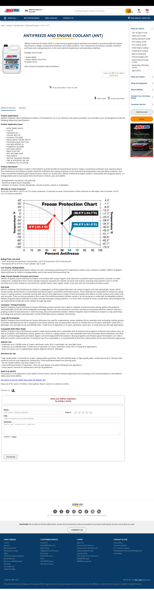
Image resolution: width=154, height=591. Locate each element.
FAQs (42, 561)
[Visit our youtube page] (80, 515)
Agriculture (136, 70)
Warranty (7, 566)
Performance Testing (11, 553)
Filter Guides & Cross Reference (87, 558)
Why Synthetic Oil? (10, 550)
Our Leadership (9, 569)
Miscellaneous (19, 25)
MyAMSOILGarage (83, 561)
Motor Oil (80, 545)
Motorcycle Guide (139, 36)
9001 (136, 582)
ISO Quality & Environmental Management (128, 553)
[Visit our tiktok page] (86, 515)
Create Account (142, 112)
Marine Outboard (139, 54)
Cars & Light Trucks (139, 33)
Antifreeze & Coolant (32, 25)
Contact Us (44, 545)
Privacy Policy (118, 545)
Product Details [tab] (8, 108)
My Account (44, 556)
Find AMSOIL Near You (140, 18)
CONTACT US (68, 18)
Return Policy (44, 550)
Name (6, 410)
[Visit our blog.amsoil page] (99, 515)
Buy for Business (9, 561)
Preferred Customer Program (14, 558)
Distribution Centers (47, 566)
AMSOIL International (84, 563)
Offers (6, 556)
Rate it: (68, 412)
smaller (7, 439)
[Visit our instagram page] (68, 515)
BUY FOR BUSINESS (31, 18)
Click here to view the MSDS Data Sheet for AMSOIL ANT (23, 380)
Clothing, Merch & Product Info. (87, 550)
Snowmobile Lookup (140, 51)
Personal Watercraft (140, 57)
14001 (140, 582)
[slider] (114, 75)
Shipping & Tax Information (49, 553)
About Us (7, 548)
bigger (14, 439)
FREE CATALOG (51, 18)
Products (9, 25)
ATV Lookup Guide (139, 42)
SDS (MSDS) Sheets (47, 563)
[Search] (90, 11)
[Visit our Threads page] (74, 515)
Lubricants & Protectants (85, 548)
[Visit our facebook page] (55, 515)
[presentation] (22, 448)
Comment (8, 422)
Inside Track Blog (9, 571)
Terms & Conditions (120, 548)
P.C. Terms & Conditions (122, 550)
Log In (141, 119)
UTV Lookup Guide (139, 45)
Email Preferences (46, 558)
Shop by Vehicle (82, 556)
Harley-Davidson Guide (141, 39)
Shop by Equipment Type (85, 553)
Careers (6, 545)
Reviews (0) (8, 390)
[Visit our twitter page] (61, 515)
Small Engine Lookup (140, 48)
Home (3, 25)
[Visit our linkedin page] (93, 515)
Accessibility (118, 556)
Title (5, 416)
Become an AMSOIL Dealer (13, 563)
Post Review (10, 459)
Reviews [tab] (22, 108)
